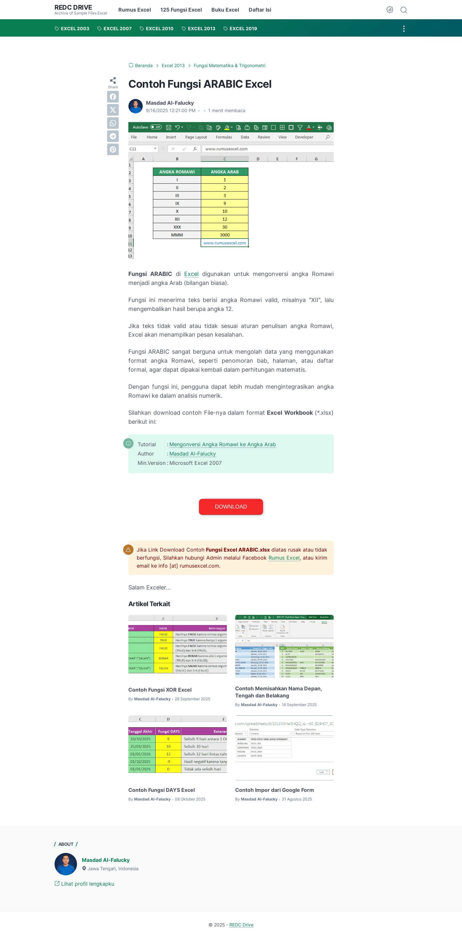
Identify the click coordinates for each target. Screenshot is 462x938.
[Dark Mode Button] (390, 9)
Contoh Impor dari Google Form (274, 790)
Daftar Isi (260, 9)
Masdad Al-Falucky (192, 453)
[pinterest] (113, 149)
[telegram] (113, 136)
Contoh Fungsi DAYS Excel (161, 790)
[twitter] (113, 110)
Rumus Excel (134, 9)
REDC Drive (73, 7)
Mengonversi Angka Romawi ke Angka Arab (222, 444)
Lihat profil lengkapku (84, 883)
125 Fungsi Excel (181, 9)
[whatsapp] (113, 123)
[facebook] (113, 96)
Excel (191, 273)
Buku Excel (225, 9)
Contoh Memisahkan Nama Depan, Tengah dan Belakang (278, 692)
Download (231, 506)
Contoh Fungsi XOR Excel (160, 689)
